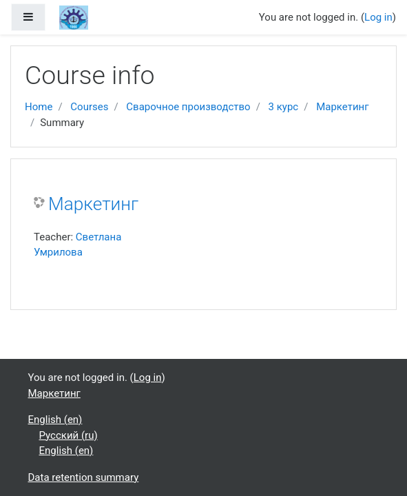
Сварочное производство (188, 107)
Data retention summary (83, 477)
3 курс (284, 107)
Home (38, 107)
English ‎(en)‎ (55, 419)
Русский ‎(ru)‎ (68, 435)
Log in (378, 17)
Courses (89, 107)
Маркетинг (342, 107)
